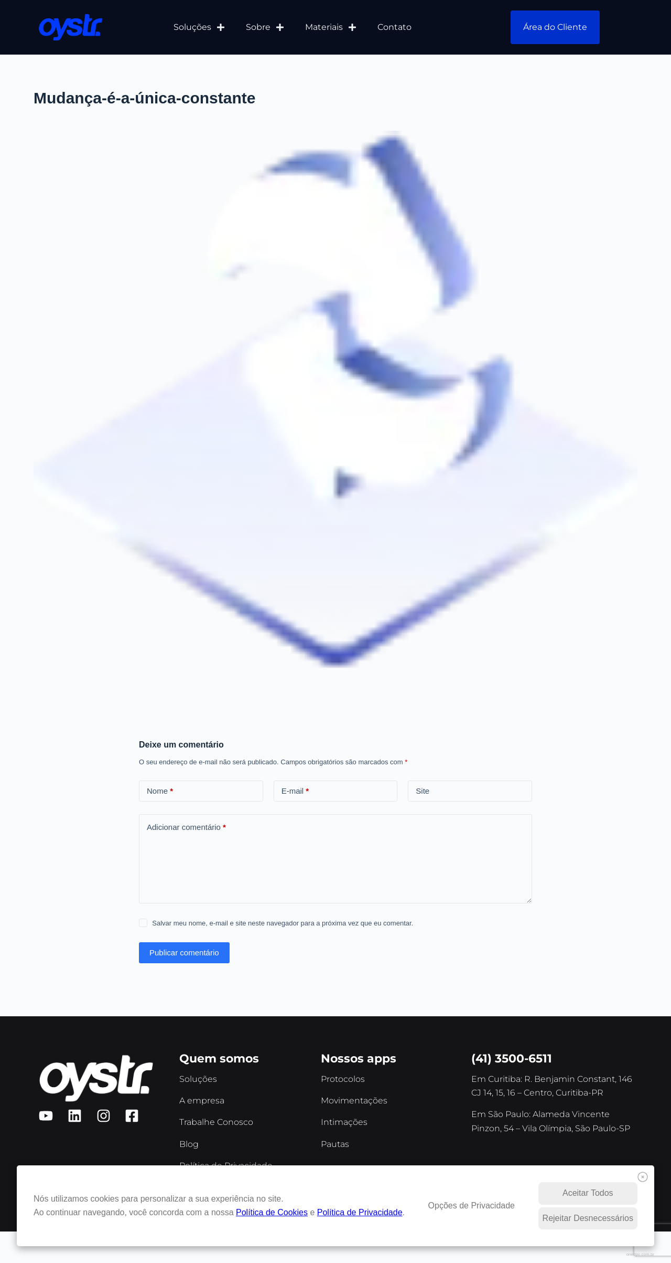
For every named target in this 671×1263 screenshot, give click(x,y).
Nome (160, 791)
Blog (189, 1144)
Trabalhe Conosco (216, 1122)
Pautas (335, 1144)
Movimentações (354, 1101)
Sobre (265, 27)
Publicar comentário (184, 952)
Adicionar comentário (186, 827)
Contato (394, 27)
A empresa (201, 1101)
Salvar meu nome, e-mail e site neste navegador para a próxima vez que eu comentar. (282, 923)
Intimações (344, 1122)
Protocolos (343, 1079)
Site (422, 790)
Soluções (199, 27)
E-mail (295, 791)
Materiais (330, 27)
